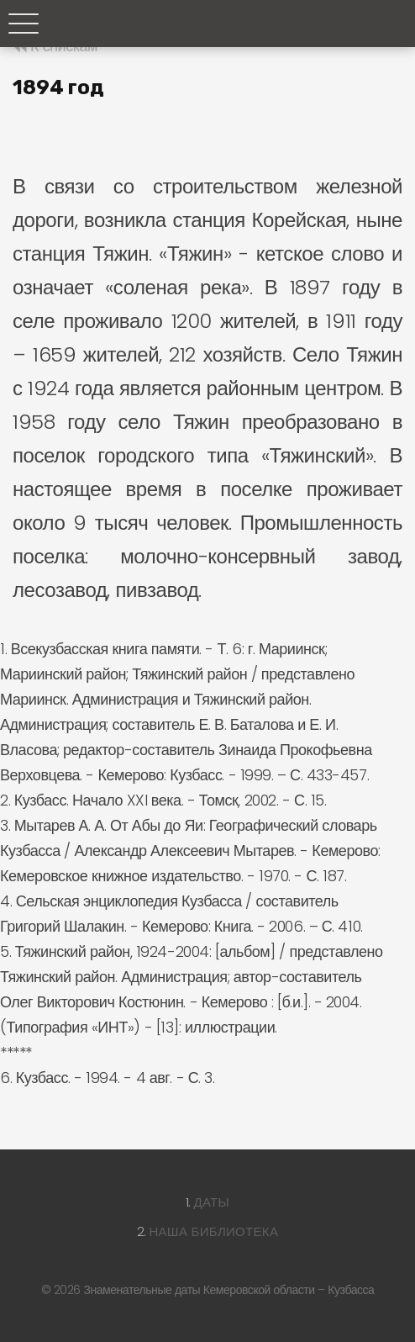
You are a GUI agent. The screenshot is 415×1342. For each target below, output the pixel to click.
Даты (212, 1202)
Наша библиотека (213, 1231)
